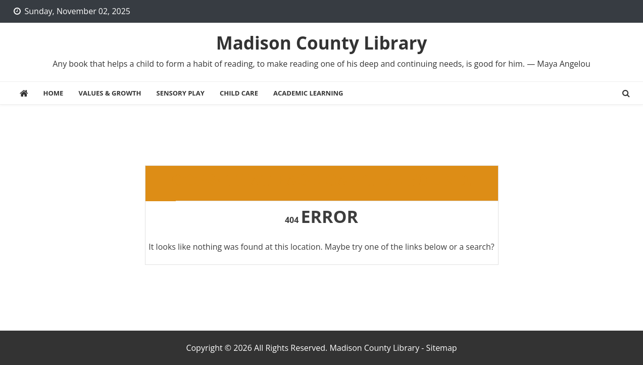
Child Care (239, 93)
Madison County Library (321, 43)
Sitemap (441, 347)
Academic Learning (308, 93)
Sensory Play (181, 93)
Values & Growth (110, 93)
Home (53, 93)
